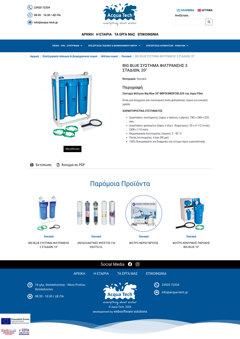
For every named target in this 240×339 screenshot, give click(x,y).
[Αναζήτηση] (190, 22)
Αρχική (34, 56)
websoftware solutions (130, 311)
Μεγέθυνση (73, 148)
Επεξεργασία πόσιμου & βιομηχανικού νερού (114, 45)
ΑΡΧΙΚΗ (88, 34)
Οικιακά (126, 56)
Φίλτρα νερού (109, 56)
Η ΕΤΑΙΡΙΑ (104, 34)
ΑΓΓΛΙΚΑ (205, 10)
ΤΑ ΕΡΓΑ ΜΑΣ (124, 34)
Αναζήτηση (181, 15)
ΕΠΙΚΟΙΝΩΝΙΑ (148, 34)
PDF (71, 164)
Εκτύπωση (41, 165)
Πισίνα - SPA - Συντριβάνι (67, 45)
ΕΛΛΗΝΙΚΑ (185, 10)
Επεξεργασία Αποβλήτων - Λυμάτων (167, 45)
